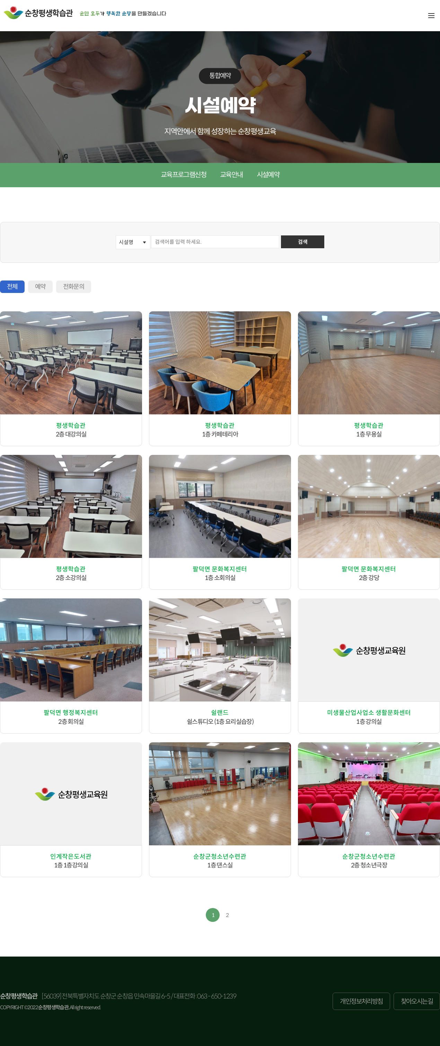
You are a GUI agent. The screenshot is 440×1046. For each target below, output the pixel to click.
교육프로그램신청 (183, 175)
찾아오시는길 (417, 1001)
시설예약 (268, 175)
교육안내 (231, 175)
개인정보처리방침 (361, 1001)
